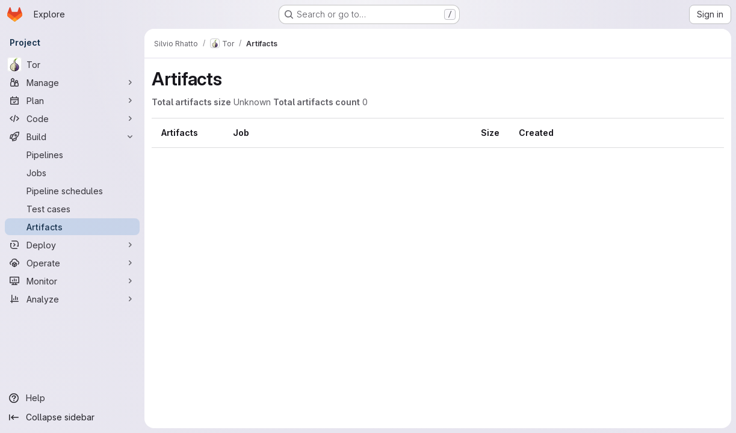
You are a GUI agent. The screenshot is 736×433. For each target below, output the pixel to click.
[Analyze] (72, 298)
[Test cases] (72, 208)
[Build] (72, 136)
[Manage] (72, 82)
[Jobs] (72, 172)
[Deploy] (72, 244)
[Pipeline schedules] (72, 190)
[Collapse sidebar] (72, 417)
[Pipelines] (72, 154)
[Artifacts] (72, 226)
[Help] (72, 398)
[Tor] (72, 64)
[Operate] (72, 262)
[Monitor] (72, 280)
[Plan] (72, 100)
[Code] (72, 118)
